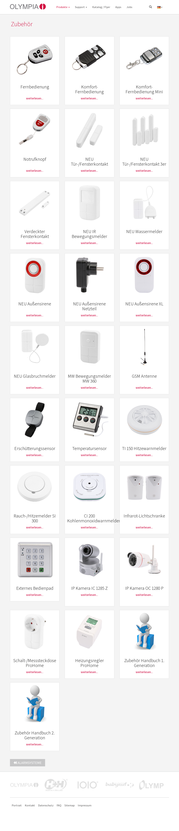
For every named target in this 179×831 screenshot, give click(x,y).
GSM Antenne (144, 376)
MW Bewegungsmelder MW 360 (89, 378)
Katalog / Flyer (101, 7)
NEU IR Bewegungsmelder (89, 233)
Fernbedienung (34, 87)
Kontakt (30, 805)
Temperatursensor (89, 448)
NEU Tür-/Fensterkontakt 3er (144, 161)
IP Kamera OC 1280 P (144, 588)
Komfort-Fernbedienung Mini (144, 89)
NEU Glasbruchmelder (35, 376)
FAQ (59, 805)
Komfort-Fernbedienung (89, 89)
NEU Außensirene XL (144, 304)
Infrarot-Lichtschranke (144, 516)
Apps (118, 7)
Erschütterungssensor (34, 448)
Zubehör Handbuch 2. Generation (35, 735)
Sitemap (70, 805)
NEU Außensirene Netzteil (89, 306)
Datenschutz (45, 805)
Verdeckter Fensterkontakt (35, 233)
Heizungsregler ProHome (89, 663)
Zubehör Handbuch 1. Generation (144, 663)
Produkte (63, 7)
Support (81, 7)
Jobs (129, 7)
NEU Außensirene (34, 304)
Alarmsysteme (27, 762)
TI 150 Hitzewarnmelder (144, 448)
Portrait (17, 805)
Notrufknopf (34, 159)
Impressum (84, 805)
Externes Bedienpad (34, 588)
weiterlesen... (34, 98)
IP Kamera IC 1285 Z (89, 588)
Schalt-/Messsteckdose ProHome (34, 663)
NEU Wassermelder (144, 231)
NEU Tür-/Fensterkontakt (89, 161)
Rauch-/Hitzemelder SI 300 (35, 518)
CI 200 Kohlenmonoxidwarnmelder (93, 518)
